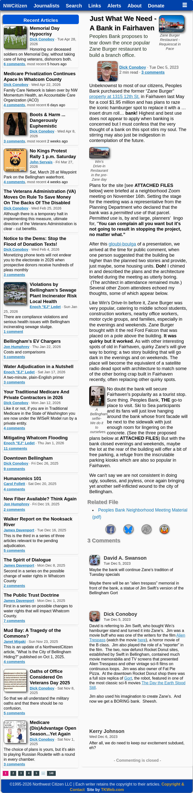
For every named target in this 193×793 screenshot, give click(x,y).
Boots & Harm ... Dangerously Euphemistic (47, 120)
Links (94, 5)
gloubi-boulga (122, 243)
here (142, 640)
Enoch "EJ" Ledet (45, 307)
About (135, 5)
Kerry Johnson (106, 731)
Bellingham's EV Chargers (32, 341)
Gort (128, 678)
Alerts (114, 5)
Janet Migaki (15, 642)
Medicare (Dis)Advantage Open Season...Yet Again (53, 728)
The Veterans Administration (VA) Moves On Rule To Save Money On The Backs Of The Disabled (40, 197)
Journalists (46, 5)
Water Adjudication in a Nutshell (39, 366)
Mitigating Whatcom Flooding (36, 437)
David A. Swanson (125, 558)
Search (74, 5)
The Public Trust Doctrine (31, 595)
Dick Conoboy (42, 39)
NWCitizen (15, 5)
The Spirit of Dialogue (27, 559)
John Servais (41, 162)
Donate (156, 5)
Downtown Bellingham (28, 458)
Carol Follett (14, 484)
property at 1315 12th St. (114, 96)
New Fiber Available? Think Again (40, 498)
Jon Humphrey (16, 347)
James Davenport (19, 530)
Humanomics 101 (22, 478)
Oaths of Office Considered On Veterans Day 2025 (50, 677)
